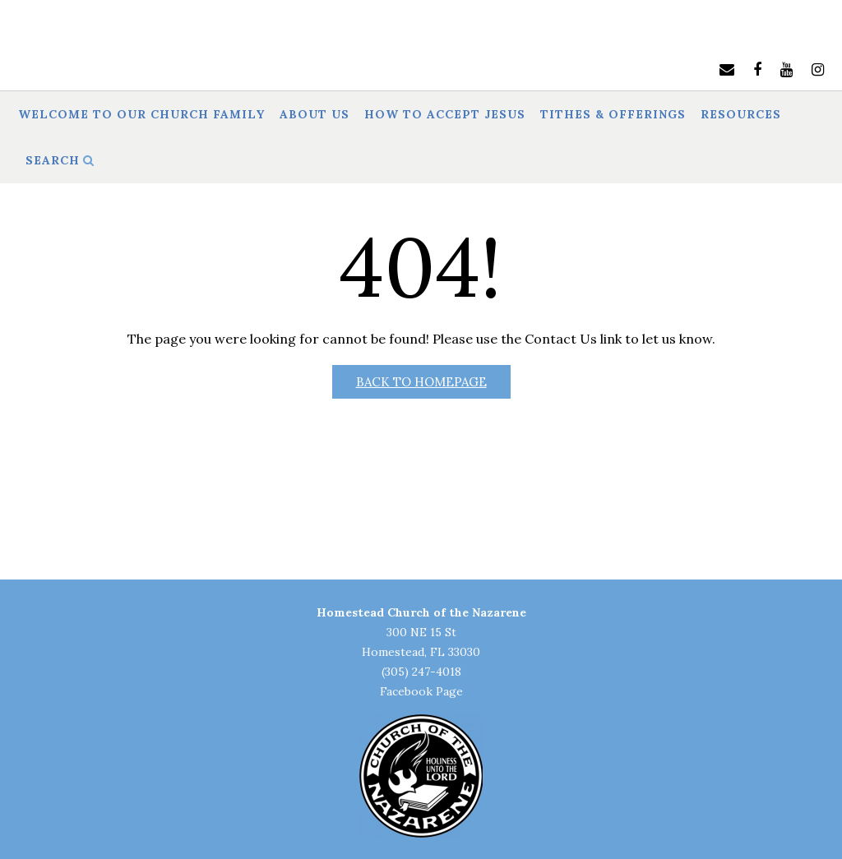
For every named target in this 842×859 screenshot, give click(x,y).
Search (60, 161)
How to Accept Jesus (444, 115)
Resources (741, 115)
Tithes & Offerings (613, 115)
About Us (314, 115)
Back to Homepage (421, 382)
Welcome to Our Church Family (141, 115)
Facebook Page (421, 691)
